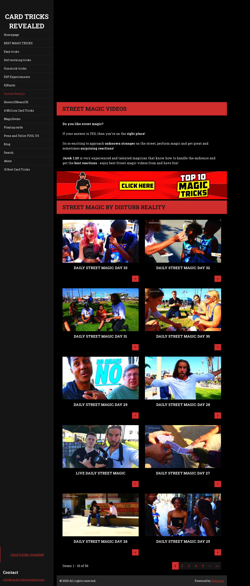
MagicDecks (12, 119)
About (8, 161)
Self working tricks (17, 60)
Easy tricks (11, 51)
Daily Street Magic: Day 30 (183, 336)
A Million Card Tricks (19, 110)
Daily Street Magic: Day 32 (183, 267)
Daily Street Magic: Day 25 (183, 541)
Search (8, 152)
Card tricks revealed (27, 554)
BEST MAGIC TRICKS (18, 43)
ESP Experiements (17, 77)
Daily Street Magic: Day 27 (183, 473)
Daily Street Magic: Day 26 (101, 541)
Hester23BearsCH (16, 102)
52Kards (9, 85)
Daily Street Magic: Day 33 (100, 267)
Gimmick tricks (15, 68)
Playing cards (13, 127)
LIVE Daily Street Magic (100, 473)
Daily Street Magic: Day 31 (100, 336)
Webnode (217, 581)
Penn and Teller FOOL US (21, 136)
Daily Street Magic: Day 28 (183, 404)
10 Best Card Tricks (17, 169)
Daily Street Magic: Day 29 (100, 404)
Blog (7, 144)
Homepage (11, 35)
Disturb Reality (14, 94)
